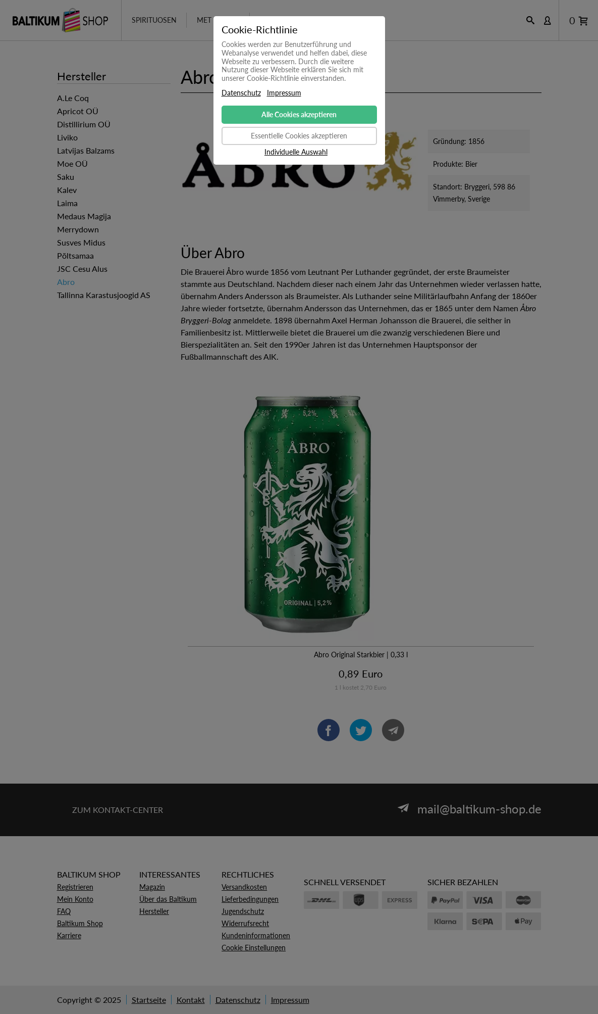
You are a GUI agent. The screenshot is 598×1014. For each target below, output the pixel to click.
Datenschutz (241, 93)
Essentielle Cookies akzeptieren (299, 135)
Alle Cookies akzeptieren (299, 114)
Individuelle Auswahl (296, 152)
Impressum (284, 93)
